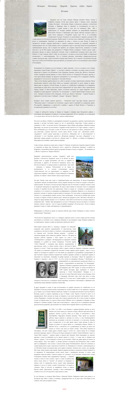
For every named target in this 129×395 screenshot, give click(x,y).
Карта (89, 6)
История (41, 6)
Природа (63, 6)
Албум (81, 6)
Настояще (52, 6)
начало (64, 389)
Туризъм (73, 6)
